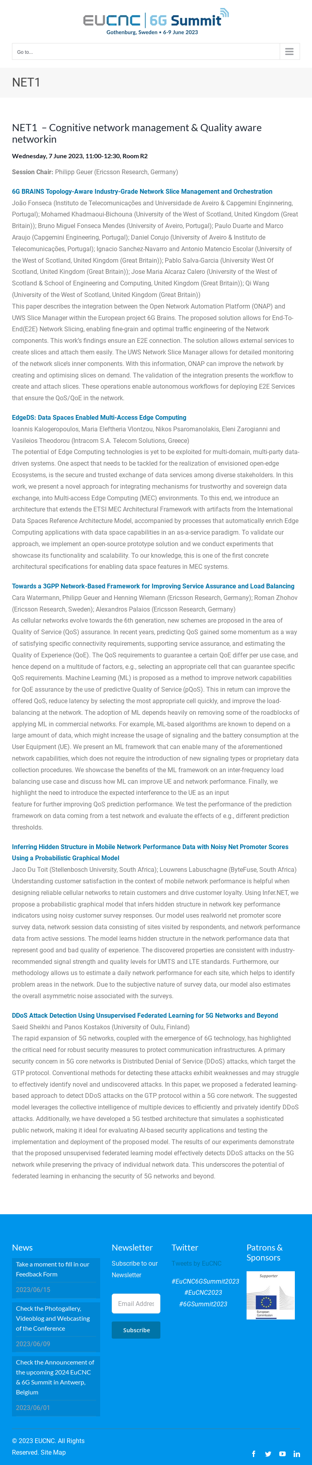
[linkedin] (297, 1454)
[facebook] (254, 1454)
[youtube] (282, 1454)
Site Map (53, 1452)
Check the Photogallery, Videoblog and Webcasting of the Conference (53, 1318)
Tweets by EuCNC (196, 1263)
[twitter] (268, 1454)
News (22, 1247)
